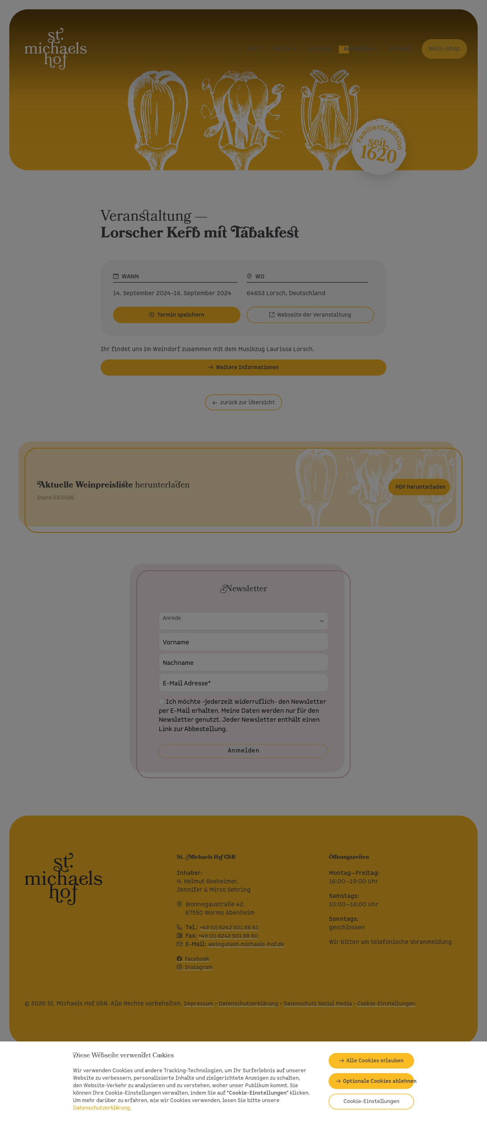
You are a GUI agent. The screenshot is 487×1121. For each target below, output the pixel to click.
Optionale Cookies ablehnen (378, 1081)
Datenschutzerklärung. (102, 1108)
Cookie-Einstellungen (371, 1101)
